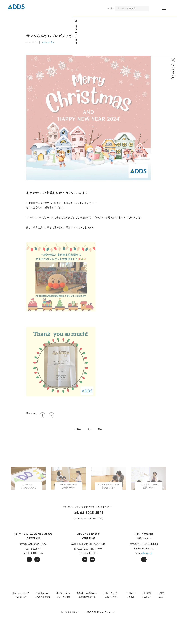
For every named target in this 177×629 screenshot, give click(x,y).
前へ (100, 433)
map (29, 563)
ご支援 (173, 36)
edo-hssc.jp (146, 556)
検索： (112, 8)
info (37, 563)
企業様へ (173, 42)
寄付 (53, 42)
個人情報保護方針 (69, 615)
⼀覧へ (77, 433)
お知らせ (46, 42)
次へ (89, 433)
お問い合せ (173, 26)
